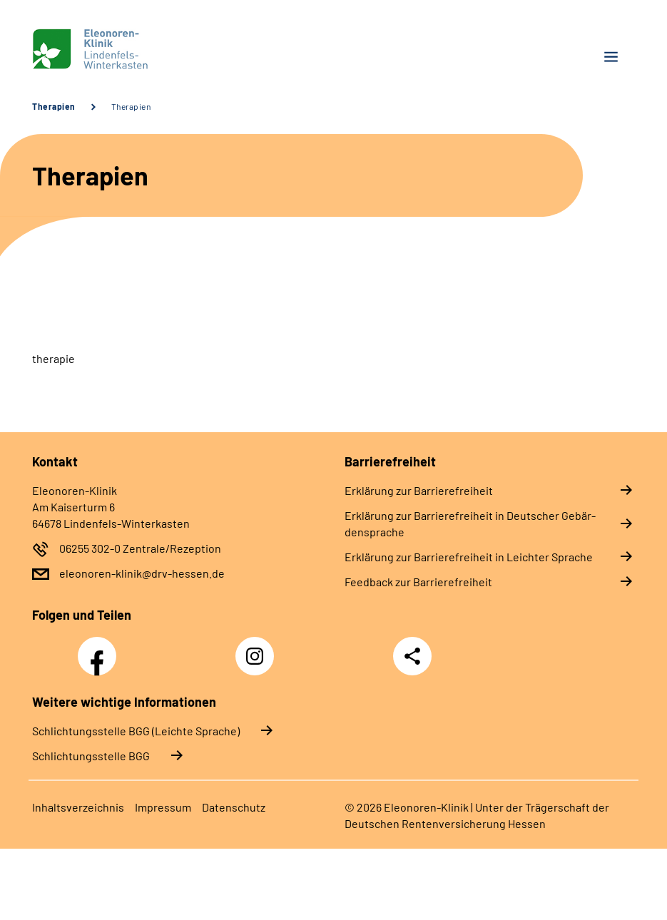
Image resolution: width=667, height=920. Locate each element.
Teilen (412, 656)
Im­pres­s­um (163, 807)
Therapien (54, 106)
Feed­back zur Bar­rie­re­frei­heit (418, 581)
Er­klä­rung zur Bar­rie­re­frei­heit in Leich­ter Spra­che (469, 556)
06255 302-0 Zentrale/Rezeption (140, 548)
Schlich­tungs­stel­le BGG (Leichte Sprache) (136, 730)
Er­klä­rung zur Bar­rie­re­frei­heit (419, 490)
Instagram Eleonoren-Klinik (258, 660)
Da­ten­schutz (233, 807)
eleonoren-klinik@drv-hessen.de (142, 573)
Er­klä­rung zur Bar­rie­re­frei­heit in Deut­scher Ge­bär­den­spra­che (470, 523)
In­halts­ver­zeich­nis (78, 807)
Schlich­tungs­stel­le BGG (91, 755)
